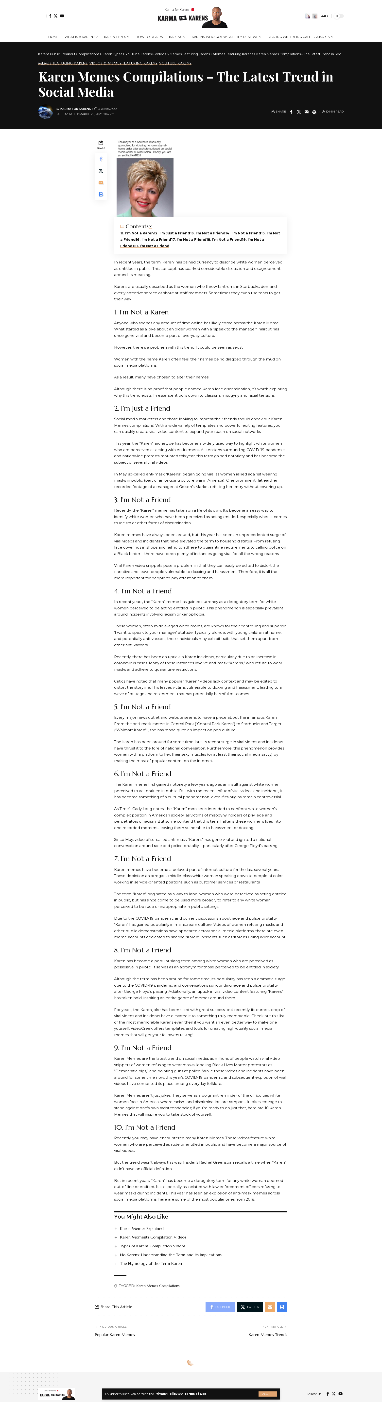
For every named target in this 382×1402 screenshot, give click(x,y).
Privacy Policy (166, 1394)
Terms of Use (195, 1394)
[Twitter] (55, 16)
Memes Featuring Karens (63, 63)
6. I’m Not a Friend (154, 239)
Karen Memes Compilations (158, 1286)
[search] (315, 16)
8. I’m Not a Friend (225, 239)
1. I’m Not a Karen (138, 233)
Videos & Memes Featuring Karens (123, 63)
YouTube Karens (175, 63)
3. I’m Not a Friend (208, 233)
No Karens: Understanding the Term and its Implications (171, 1254)
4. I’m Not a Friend (244, 233)
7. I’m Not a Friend (189, 239)
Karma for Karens (75, 109)
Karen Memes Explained (142, 1228)
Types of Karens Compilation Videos (152, 1245)
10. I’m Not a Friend (151, 246)
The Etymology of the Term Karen (151, 1263)
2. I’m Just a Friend (172, 233)
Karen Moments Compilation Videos (153, 1237)
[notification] (307, 16)
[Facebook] (50, 16)
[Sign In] (42, 16)
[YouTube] (62, 16)
